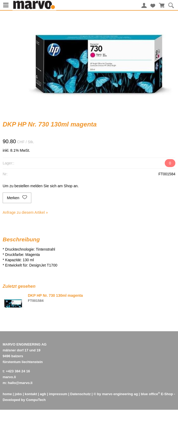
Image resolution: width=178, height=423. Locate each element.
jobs (18, 394)
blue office (150, 394)
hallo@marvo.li (20, 383)
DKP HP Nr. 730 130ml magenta (55, 295)
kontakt (31, 394)
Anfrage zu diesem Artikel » (25, 212)
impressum (58, 394)
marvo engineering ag (120, 394)
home (7, 394)
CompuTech (36, 400)
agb (43, 394)
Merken (17, 198)
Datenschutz (80, 394)
